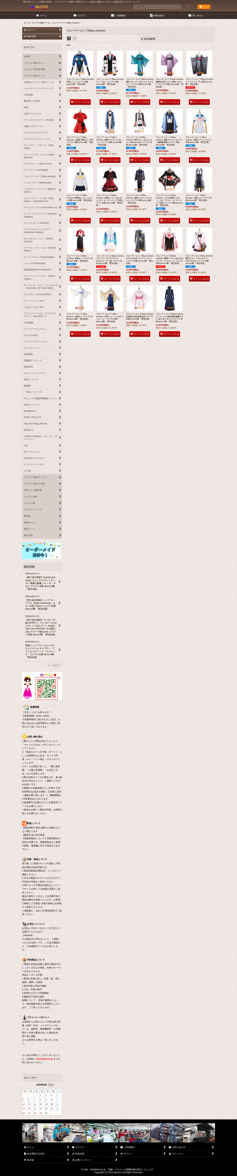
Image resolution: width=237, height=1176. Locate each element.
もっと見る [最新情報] (54, 665)
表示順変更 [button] (148, 39)
